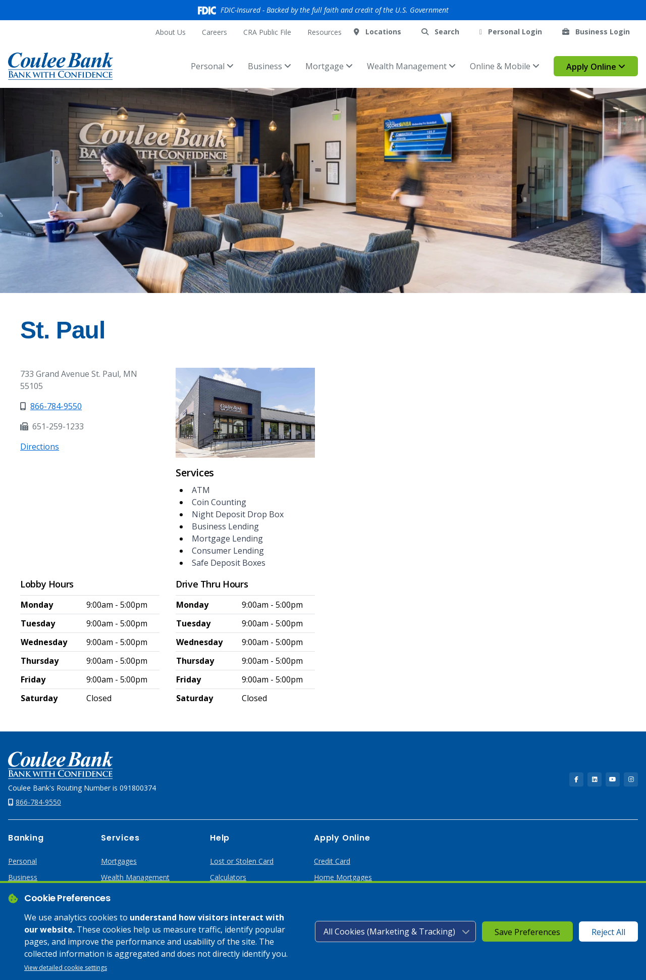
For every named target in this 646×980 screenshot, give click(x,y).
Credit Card (332, 861)
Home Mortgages (343, 877)
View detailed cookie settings (65, 967)
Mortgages (119, 861)
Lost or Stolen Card (242, 861)
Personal (212, 66)
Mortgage (329, 66)
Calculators (228, 877)
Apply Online (595, 66)
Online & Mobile (505, 66)
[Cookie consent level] (395, 931)
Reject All (608, 932)
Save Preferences (527, 932)
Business (269, 66)
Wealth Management (411, 66)
